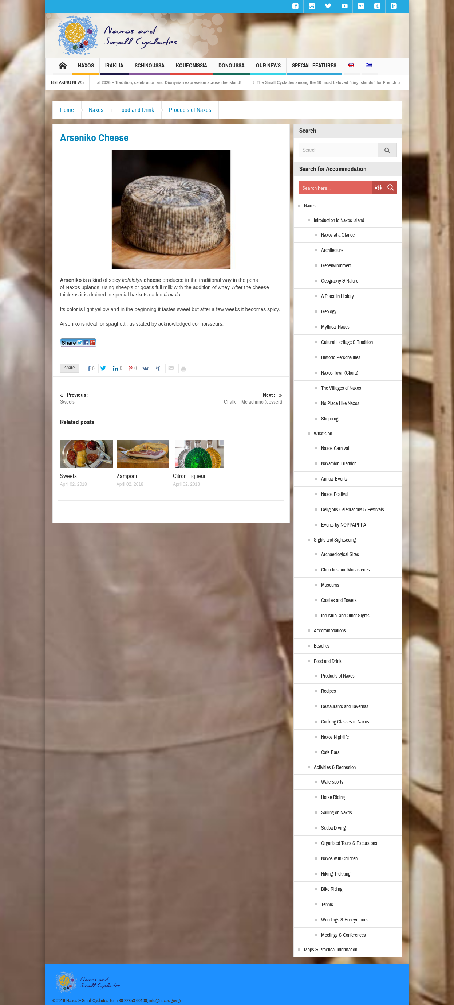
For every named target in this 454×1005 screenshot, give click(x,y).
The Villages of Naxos (341, 388)
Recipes (328, 691)
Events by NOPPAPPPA (343, 525)
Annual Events (334, 479)
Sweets (115, 398)
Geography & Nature (339, 281)
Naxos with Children (339, 858)
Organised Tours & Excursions (349, 843)
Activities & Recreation (335, 767)
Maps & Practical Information (330, 950)
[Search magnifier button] (390, 187)
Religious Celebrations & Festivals (352, 510)
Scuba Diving (333, 828)
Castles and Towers (339, 600)
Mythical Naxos (335, 327)
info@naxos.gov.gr (165, 1001)
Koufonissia (191, 68)
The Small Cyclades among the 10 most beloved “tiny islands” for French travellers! (349, 82)
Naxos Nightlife (335, 737)
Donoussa (231, 68)
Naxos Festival (334, 494)
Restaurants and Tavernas (344, 706)
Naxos (85, 68)
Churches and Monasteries (345, 570)
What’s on (323, 434)
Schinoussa (149, 68)
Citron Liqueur (189, 476)
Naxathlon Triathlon (338, 464)
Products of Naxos (190, 110)
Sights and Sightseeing (335, 540)
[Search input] (336, 187)
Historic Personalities (340, 357)
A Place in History (337, 296)
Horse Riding (333, 797)
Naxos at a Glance (338, 235)
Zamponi (127, 476)
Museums (330, 585)
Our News (268, 68)
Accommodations (330, 631)
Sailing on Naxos (336, 813)
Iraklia (114, 68)
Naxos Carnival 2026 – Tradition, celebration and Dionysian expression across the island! (168, 82)
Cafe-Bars (330, 752)
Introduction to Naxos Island (339, 220)
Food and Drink (136, 110)
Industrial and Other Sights (345, 616)
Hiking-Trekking (335, 874)
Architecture (332, 250)
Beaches (322, 646)
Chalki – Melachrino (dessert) (227, 398)
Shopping (329, 419)
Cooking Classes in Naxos (345, 722)
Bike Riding (331, 889)
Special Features (314, 68)
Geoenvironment (336, 266)
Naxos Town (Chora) (339, 373)
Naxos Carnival (335, 448)
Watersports (332, 782)
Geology (328, 312)
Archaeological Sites (340, 554)
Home (67, 110)
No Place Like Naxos (340, 403)
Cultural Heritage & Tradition (347, 342)
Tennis (327, 904)
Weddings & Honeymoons (344, 920)
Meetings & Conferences (343, 935)
